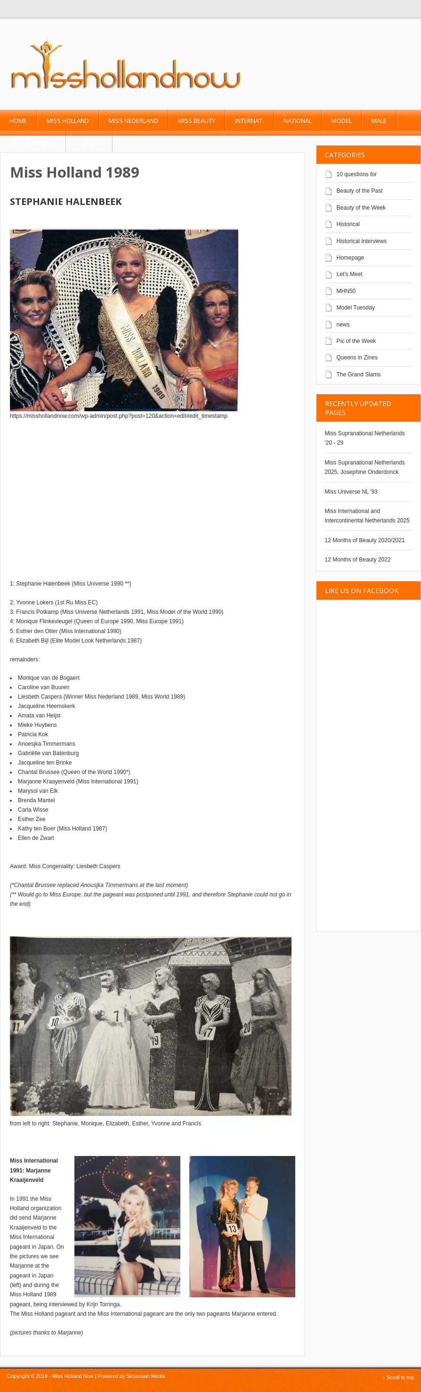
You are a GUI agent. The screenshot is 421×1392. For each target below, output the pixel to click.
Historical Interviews (362, 241)
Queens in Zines (357, 357)
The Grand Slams (359, 374)
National (297, 120)
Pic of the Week (356, 341)
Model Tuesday (356, 307)
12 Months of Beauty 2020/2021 (365, 540)
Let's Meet (350, 274)
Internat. (249, 120)
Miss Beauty (196, 120)
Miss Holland (68, 120)
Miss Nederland (133, 120)
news (343, 324)
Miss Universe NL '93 (351, 491)
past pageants (32, 142)
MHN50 (346, 291)
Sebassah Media (146, 1376)
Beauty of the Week (361, 207)
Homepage (350, 257)
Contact (89, 142)
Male (379, 120)
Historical (348, 224)
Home (18, 120)
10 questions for (357, 174)
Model (342, 120)
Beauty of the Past (360, 190)
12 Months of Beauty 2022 (358, 559)
